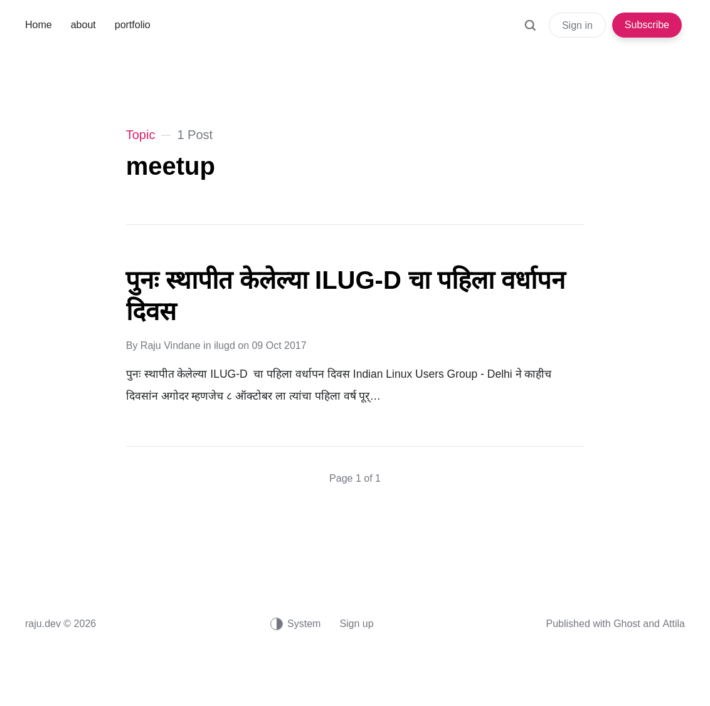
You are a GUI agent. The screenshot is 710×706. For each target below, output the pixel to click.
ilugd (224, 345)
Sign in (577, 25)
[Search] (530, 31)
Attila (673, 623)
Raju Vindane (170, 345)
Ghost (626, 623)
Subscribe (647, 24)
